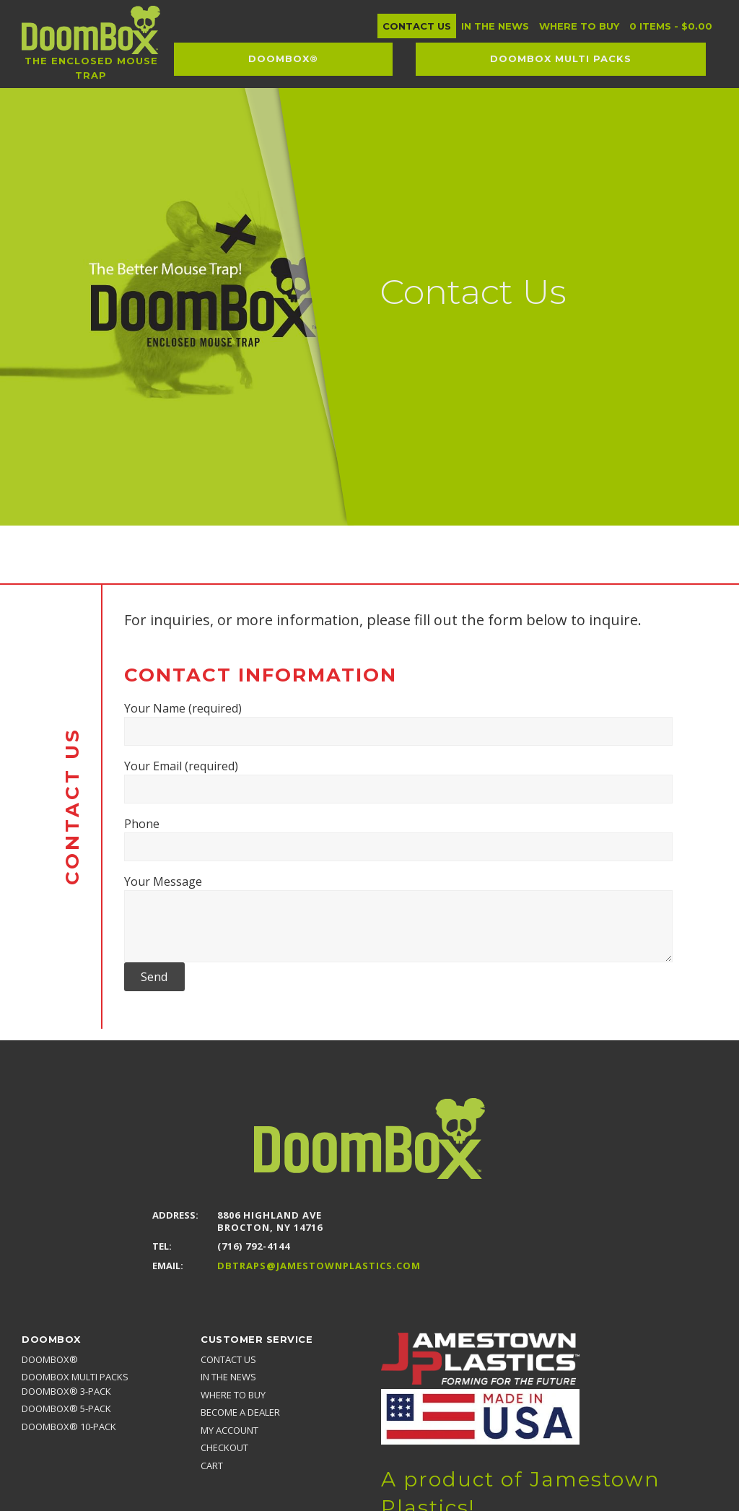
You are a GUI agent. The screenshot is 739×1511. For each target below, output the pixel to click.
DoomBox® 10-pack (69, 1426)
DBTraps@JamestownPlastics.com (319, 1266)
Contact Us (228, 1359)
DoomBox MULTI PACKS (75, 1376)
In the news (228, 1376)
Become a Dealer (240, 1412)
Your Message (398, 918)
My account (229, 1430)
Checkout (224, 1447)
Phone (398, 838)
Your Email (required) (398, 781)
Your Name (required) (398, 723)
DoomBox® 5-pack (66, 1408)
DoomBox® (50, 1359)
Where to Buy (233, 1394)
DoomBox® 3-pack (66, 1391)
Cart (212, 1465)
